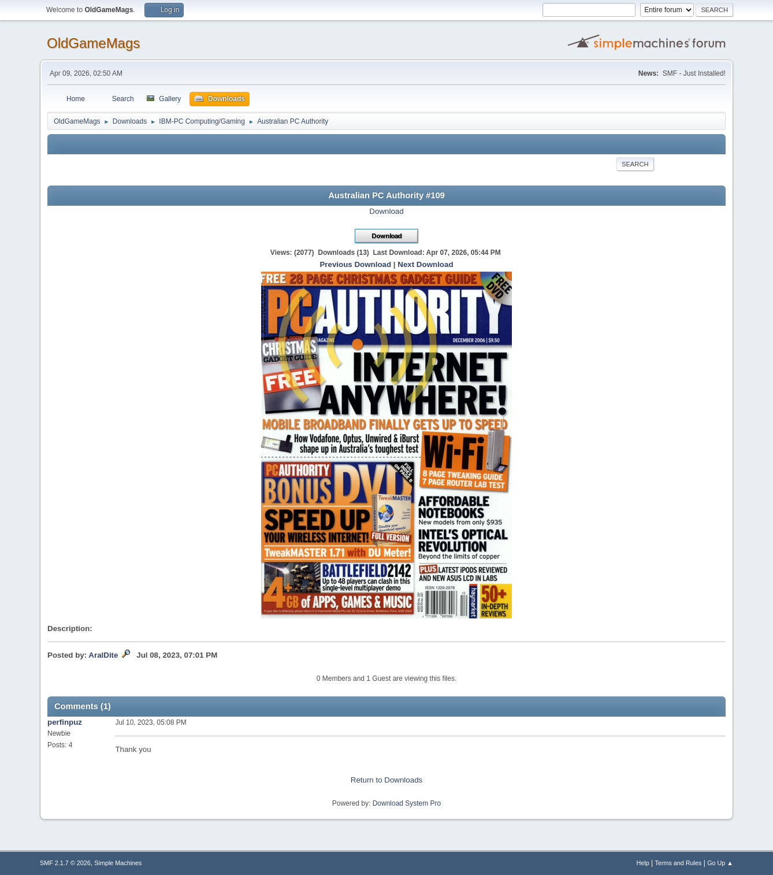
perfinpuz (64, 722)
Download (386, 211)
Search (635, 164)
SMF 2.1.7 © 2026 (65, 862)
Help (643, 862)
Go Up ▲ (720, 862)
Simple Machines (118, 862)
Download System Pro (407, 803)
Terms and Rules (678, 862)
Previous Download (355, 264)
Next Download (425, 264)
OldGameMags (93, 43)
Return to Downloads (386, 780)
